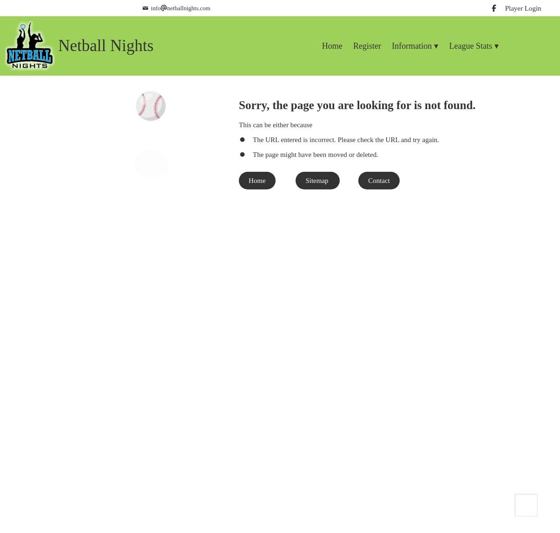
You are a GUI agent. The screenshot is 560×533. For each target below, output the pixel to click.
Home (257, 180)
